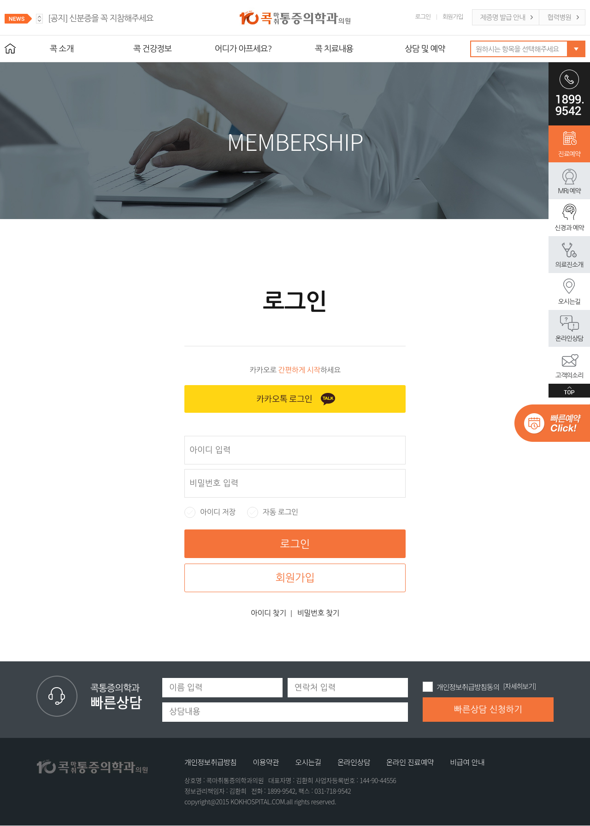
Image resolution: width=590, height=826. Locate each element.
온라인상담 (569, 338)
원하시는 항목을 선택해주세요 (517, 49)
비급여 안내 (467, 761)
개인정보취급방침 (210, 761)
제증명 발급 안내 (502, 17)
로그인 (423, 17)
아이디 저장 (210, 512)
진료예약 (569, 154)
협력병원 (559, 17)
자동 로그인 (272, 512)
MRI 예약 (569, 191)
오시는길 (569, 301)
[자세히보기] (519, 686)
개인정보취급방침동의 (468, 687)
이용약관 (266, 761)
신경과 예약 (569, 228)
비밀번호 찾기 (318, 613)
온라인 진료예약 (410, 761)
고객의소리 (569, 375)
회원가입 (452, 17)
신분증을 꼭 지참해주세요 (100, 18)
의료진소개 (569, 264)
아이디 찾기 (268, 613)
